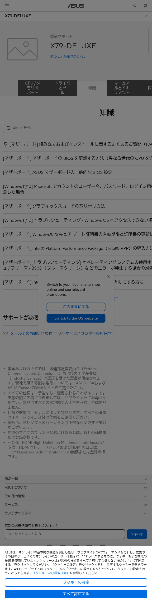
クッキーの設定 (76, 582)
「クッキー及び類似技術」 (51, 573)
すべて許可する (76, 594)
